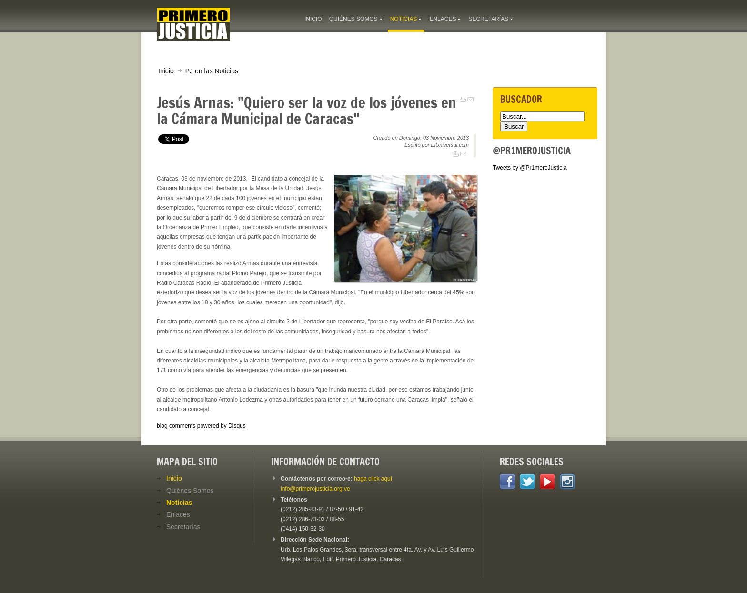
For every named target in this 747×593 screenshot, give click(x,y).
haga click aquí (373, 478)
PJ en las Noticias (212, 71)
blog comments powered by (201, 425)
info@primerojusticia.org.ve (315, 488)
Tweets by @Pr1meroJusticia (530, 167)
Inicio (166, 71)
